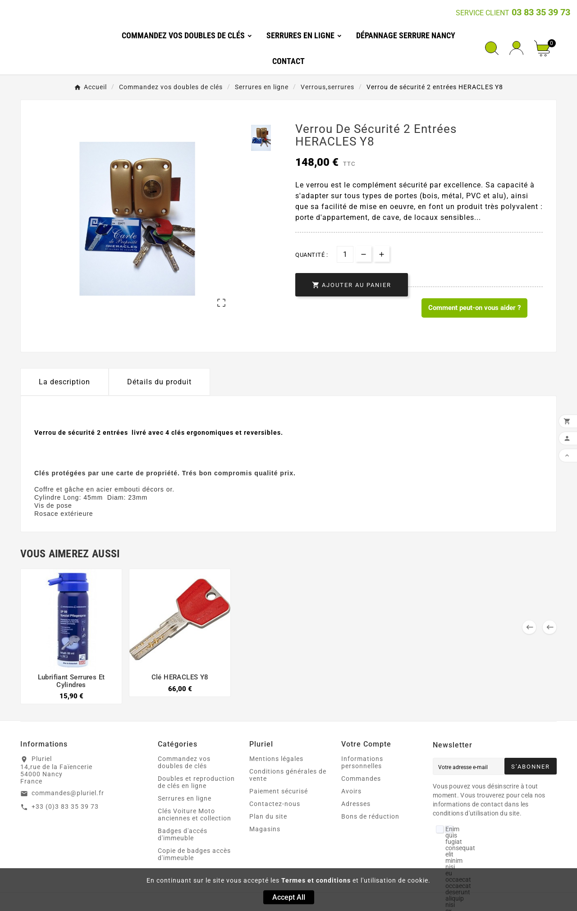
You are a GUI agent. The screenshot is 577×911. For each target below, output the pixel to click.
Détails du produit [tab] (159, 382)
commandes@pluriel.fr (68, 793)
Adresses (356, 803)
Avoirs (351, 791)
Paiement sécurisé (278, 791)
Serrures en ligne (184, 798)
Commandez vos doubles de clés (184, 762)
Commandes (361, 778)
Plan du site (268, 816)
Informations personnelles (362, 762)
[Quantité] (345, 254)
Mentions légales (276, 758)
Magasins (264, 829)
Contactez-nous (274, 803)
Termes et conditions (316, 880)
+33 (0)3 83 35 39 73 (65, 806)
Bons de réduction (370, 816)
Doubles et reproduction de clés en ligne (196, 782)
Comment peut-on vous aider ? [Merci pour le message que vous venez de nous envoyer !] (474, 308)
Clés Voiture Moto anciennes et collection (194, 814)
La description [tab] (64, 382)
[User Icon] (516, 48)
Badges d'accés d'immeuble (182, 834)
